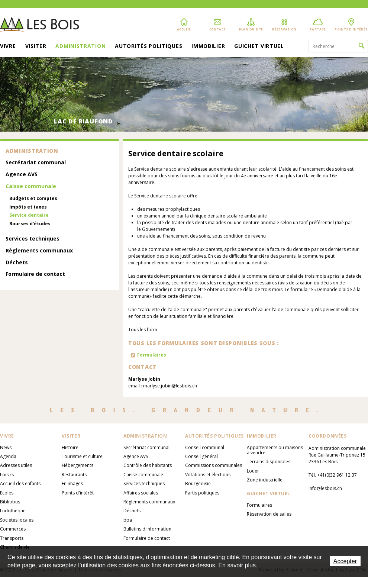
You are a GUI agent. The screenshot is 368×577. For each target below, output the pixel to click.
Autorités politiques (148, 46)
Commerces (13, 529)
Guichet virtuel (259, 46)
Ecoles (6, 493)
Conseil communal (204, 447)
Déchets (17, 263)
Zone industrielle (265, 480)
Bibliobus (10, 502)
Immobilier (208, 46)
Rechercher (361, 46)
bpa (127, 520)
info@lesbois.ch (325, 488)
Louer (253, 471)
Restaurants (74, 474)
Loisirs (7, 474)
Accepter (345, 561)
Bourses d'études (30, 223)
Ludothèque (13, 510)
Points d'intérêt (78, 493)
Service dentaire (29, 215)
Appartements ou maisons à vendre (275, 450)
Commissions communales (213, 465)
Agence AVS (22, 174)
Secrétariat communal (36, 162)
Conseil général (201, 456)
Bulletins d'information (147, 529)
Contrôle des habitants (147, 465)
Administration (80, 46)
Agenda (8, 456)
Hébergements (77, 465)
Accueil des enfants (20, 483)
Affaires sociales (140, 493)
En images (72, 483)
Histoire (70, 447)
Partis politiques (202, 493)
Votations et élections (207, 474)
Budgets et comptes (33, 198)
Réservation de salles (269, 514)
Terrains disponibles (268, 461)
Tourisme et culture (82, 456)
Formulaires (151, 355)
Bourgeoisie (198, 483)
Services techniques (32, 239)
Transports (11, 538)
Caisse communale (31, 186)
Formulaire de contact (35, 274)
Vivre (8, 46)
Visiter (35, 46)
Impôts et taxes (28, 207)
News (6, 447)
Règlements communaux (39, 251)
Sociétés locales (16, 520)
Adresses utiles (16, 465)
